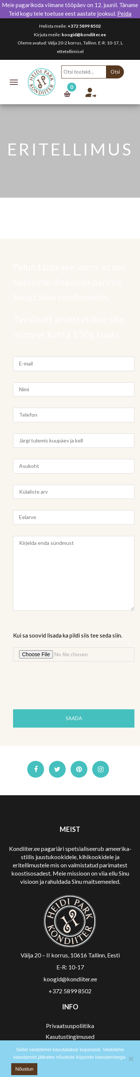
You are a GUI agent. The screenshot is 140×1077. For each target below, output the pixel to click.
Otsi (115, 72)
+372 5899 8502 (84, 26)
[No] (130, 1058)
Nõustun (24, 1069)
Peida (124, 13)
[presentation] (70, 687)
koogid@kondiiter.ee (84, 34)
